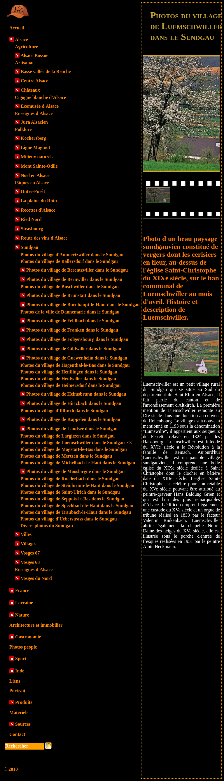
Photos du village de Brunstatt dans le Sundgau (73, 295)
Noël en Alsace (35, 175)
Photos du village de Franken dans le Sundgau (72, 329)
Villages (28, 543)
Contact (17, 734)
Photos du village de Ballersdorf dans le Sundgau (69, 261)
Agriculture (26, 46)
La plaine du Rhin (39, 200)
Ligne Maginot (35, 147)
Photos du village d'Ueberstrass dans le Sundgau (68, 518)
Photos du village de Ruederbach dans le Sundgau (70, 478)
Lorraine (24, 602)
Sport (20, 658)
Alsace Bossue (34, 55)
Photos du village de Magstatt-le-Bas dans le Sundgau (73, 449)
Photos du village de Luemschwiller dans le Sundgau (76, 442)
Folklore (23, 129)
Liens (14, 681)
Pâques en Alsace (32, 182)
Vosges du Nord (36, 578)
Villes (26, 534)
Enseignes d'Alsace (33, 113)
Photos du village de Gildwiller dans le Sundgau (73, 348)
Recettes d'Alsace (38, 210)
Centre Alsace (34, 80)
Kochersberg (33, 138)
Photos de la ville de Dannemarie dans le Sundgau (70, 311)
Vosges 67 (30, 552)
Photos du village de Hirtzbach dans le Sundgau (73, 403)
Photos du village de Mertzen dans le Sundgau (66, 456)
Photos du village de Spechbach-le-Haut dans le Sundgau (76, 505)
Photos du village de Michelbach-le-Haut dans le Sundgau (77, 462)
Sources (23, 724)
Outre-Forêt (33, 191)
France (22, 590)
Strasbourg (32, 228)
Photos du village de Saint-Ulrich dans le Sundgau (70, 492)
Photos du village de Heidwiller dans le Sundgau (68, 378)
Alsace (21, 39)
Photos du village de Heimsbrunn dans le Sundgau (76, 394)
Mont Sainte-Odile (39, 166)
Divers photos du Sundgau (46, 525)
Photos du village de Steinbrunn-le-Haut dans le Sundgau (77, 485)
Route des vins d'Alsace (44, 237)
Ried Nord (31, 219)
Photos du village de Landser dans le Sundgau (72, 428)
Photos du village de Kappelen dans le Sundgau (73, 419)
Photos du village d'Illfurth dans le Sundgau (64, 410)
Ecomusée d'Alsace (40, 106)
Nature (22, 614)
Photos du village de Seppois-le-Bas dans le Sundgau (72, 498)
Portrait (17, 690)
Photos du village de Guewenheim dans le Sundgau (76, 357)
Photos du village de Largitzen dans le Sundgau (67, 435)
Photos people (23, 646)
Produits (23, 702)
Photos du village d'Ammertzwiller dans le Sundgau (72, 254)
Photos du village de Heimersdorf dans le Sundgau (70, 385)
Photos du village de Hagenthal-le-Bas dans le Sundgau (75, 365)
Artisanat (24, 62)
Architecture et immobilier (35, 625)
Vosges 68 (30, 562)
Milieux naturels (37, 156)
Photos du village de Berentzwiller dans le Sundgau (77, 270)
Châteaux (30, 90)
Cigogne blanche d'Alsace (40, 97)
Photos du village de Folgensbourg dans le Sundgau (77, 339)
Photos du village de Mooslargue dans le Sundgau (75, 471)
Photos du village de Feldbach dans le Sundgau (73, 320)
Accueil (16, 27)
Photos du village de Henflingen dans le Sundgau (68, 371)
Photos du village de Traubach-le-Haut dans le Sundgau (75, 512)
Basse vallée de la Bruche (46, 71)
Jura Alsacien (34, 122)
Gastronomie (28, 636)
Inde (19, 670)
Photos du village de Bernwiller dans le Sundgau (74, 279)
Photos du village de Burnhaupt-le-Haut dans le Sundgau (83, 304)
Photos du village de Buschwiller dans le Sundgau (69, 286)
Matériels (18, 712)
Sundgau (29, 247)
